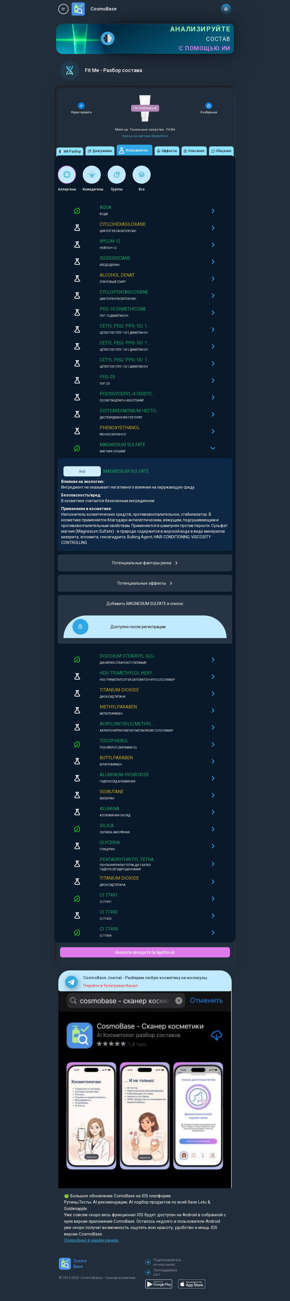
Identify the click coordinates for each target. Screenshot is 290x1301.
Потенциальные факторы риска (145, 563)
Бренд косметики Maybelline (145, 136)
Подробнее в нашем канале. (91, 1240)
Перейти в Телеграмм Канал (110, 985)
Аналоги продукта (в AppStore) (145, 952)
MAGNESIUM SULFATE (126, 471)
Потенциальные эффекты (145, 583)
